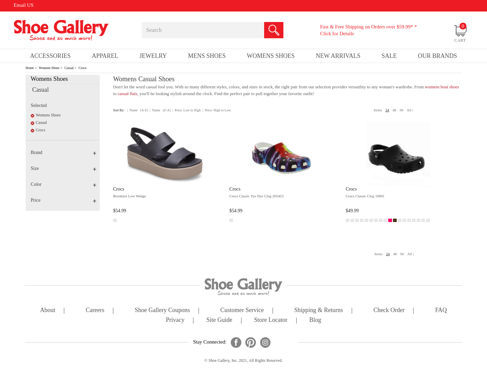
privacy (175, 320)
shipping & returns (318, 310)
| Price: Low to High (186, 110)
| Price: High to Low (216, 110)
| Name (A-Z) (137, 110)
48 (394, 110)
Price (63, 200)
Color (63, 184)
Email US (23, 5)
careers (95, 310)
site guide (219, 320)
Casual (68, 68)
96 (401, 110)
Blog (315, 320)
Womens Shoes (49, 68)
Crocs (82, 68)
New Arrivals (338, 55)
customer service (242, 310)
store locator (270, 320)
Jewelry (153, 55)
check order (388, 310)
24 (387, 110)
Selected (39, 105)
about (47, 310)
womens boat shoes (442, 86)
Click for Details (337, 33)
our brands (437, 55)
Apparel (105, 55)
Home (30, 68)
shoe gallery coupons (162, 310)
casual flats (127, 93)
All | (410, 110)
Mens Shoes (207, 55)
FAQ (441, 310)
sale (389, 55)
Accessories (50, 55)
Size (63, 168)
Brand (63, 152)
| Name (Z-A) (160, 110)
